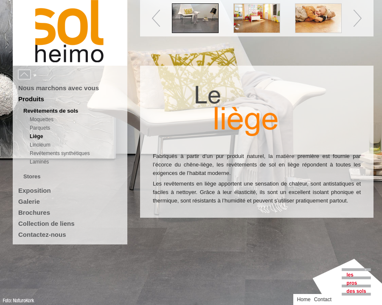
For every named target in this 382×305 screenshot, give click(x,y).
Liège (36, 136)
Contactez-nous (42, 234)
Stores (31, 176)
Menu (43, 74)
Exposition (34, 190)
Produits (31, 99)
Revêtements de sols (50, 111)
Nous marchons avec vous (58, 88)
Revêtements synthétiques (60, 153)
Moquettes (41, 119)
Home (304, 299)
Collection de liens (46, 223)
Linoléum (40, 145)
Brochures (34, 212)
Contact (322, 299)
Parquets (40, 128)
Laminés (39, 162)
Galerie (29, 201)
